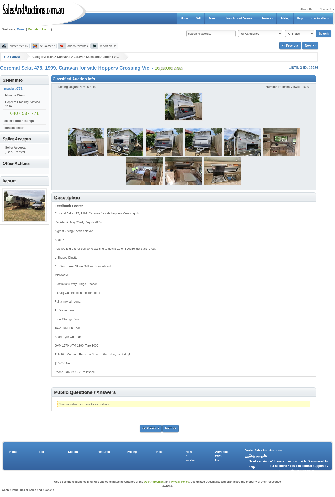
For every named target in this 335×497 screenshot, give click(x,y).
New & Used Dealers (239, 18)
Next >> (310, 45)
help (252, 467)
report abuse (108, 46)
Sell (198, 18)
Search (212, 18)
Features (267, 18)
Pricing (284, 18)
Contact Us (327, 9)
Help (300, 18)
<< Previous (290, 45)
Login (46, 29)
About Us (306, 9)
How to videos (319, 18)
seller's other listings (19, 121)
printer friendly (19, 46)
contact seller (13, 128)
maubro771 (13, 89)
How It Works (189, 456)
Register (34, 29)
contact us (277, 471)
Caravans (64, 57)
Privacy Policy (180, 481)
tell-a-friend (47, 46)
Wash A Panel (10, 489)
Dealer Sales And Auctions (263, 450)
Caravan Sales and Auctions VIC (96, 57)
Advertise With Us (219, 456)
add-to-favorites (77, 46)
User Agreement (154, 481)
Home (184, 18)
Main (50, 57)
